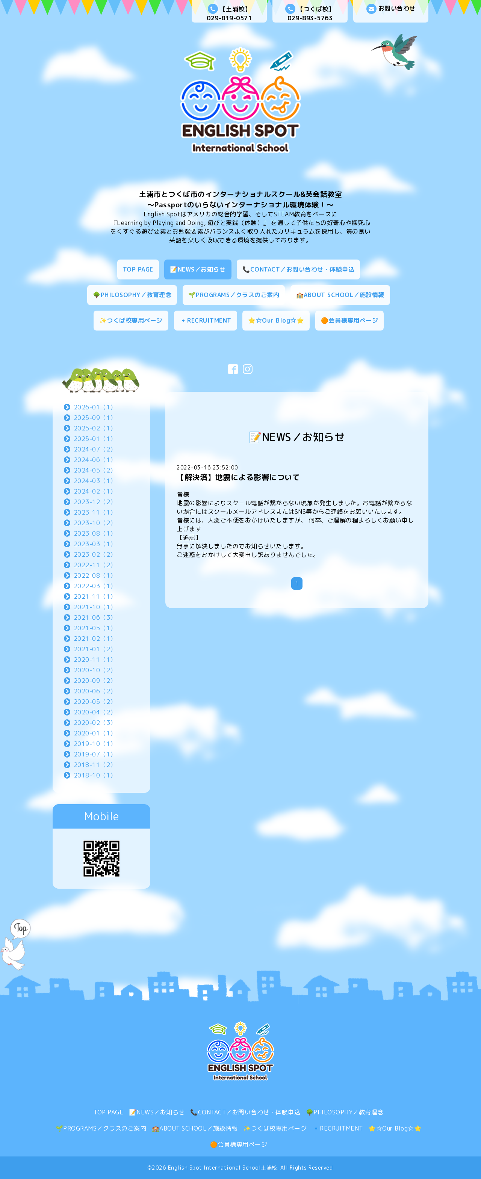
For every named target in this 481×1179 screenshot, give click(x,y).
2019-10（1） (95, 744)
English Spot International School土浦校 (222, 1167)
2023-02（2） (95, 554)
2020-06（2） (95, 691)
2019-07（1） (95, 754)
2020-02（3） (95, 723)
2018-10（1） (95, 775)
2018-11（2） (95, 765)
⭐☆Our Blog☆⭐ (276, 320)
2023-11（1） (95, 512)
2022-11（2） (95, 565)
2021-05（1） (95, 628)
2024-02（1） (95, 491)
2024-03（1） (95, 481)
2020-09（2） (95, 680)
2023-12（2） (95, 502)
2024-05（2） (95, 470)
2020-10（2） (95, 670)
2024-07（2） (95, 449)
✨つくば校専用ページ (131, 320)
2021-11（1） (95, 596)
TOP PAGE (138, 269)
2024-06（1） (95, 460)
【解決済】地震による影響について (238, 477)
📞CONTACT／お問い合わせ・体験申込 (298, 269)
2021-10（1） (95, 607)
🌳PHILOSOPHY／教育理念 (132, 295)
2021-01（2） (95, 649)
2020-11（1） (95, 659)
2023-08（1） (95, 533)
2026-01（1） (95, 407)
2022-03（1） (95, 586)
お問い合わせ (391, 9)
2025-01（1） (95, 439)
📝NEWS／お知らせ (197, 269)
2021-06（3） (95, 617)
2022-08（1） (95, 575)
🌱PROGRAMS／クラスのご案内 (234, 295)
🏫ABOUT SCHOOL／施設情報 (340, 295)
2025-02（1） (95, 428)
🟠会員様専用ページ (349, 320)
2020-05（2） (95, 701)
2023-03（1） (95, 544)
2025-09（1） (95, 418)
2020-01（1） (95, 733)
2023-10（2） (95, 523)
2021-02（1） (95, 638)
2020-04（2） (95, 712)
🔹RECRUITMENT (205, 320)
